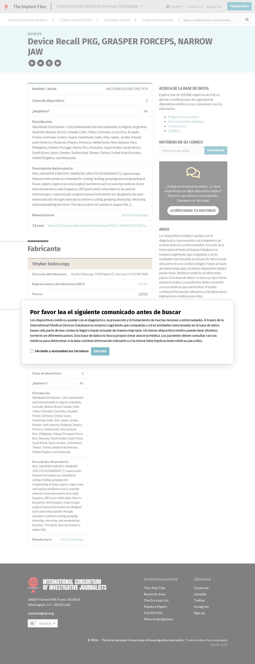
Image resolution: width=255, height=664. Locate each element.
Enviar (100, 351)
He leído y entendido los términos (62, 351)
